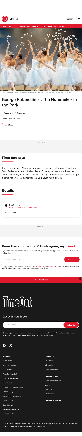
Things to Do (13, 26)
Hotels (61, 26)
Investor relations (9, 370)
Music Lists (49, 394)
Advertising (49, 370)
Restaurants (49, 398)
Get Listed (49, 365)
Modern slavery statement (13, 414)
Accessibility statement (12, 401)
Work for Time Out (10, 378)
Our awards (7, 374)
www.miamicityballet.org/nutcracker (23, 208)
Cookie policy (8, 396)
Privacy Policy (53, 271)
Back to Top (41, 284)
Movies (47, 389)
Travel (42, 26)
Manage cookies (9, 418)
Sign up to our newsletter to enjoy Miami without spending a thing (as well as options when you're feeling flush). (40, 256)
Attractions (52, 26)
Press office (7, 365)
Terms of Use (40, 271)
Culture (35, 26)
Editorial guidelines (10, 383)
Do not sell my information (13, 392)
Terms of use (8, 405)
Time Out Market (51, 374)
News (4, 26)
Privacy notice (8, 387)
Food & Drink (24, 26)
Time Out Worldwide (53, 385)
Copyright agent (9, 409)
